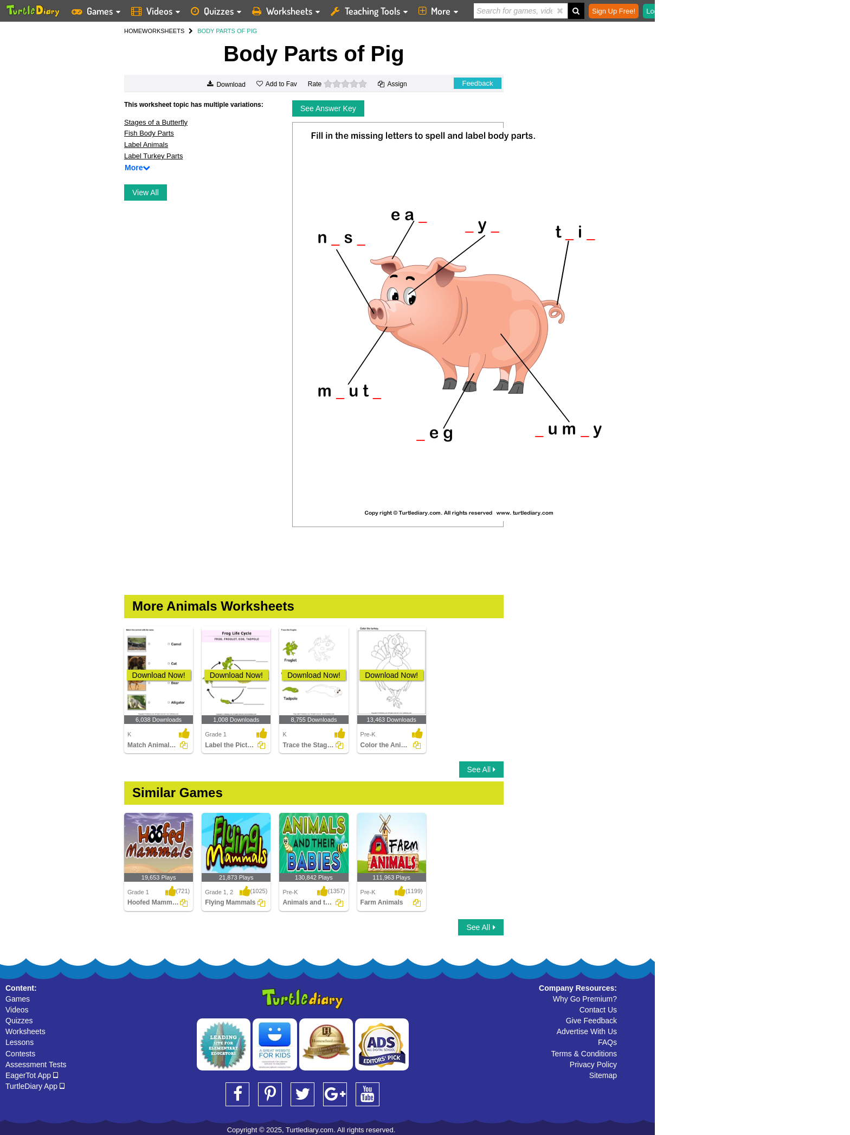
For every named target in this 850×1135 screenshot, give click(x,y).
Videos (17, 1009)
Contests (20, 1053)
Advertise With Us (587, 1031)
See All (481, 769)
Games (17, 999)
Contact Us (598, 1009)
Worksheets (25, 1031)
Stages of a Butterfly (156, 122)
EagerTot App (31, 1075)
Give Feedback (591, 1020)
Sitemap (603, 1075)
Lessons (19, 1042)
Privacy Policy (593, 1064)
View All (145, 192)
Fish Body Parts (149, 133)
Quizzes (19, 1020)
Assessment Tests (36, 1064)
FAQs (607, 1042)
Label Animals (146, 144)
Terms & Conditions (584, 1053)
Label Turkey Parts (153, 156)
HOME (133, 31)
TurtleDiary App (35, 1086)
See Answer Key (328, 108)
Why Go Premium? (585, 999)
